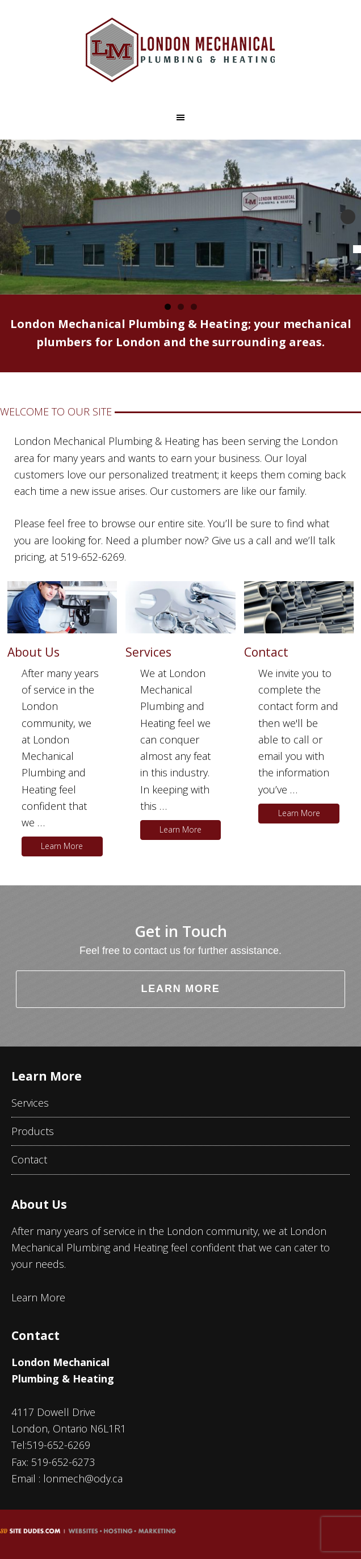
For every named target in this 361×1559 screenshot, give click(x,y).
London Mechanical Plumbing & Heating (180, 50)
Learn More (62, 846)
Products (32, 1131)
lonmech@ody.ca (83, 1478)
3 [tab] (194, 307)
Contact (266, 652)
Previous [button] (13, 216)
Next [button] (348, 216)
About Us (33, 652)
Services (148, 652)
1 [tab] (168, 307)
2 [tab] (181, 307)
